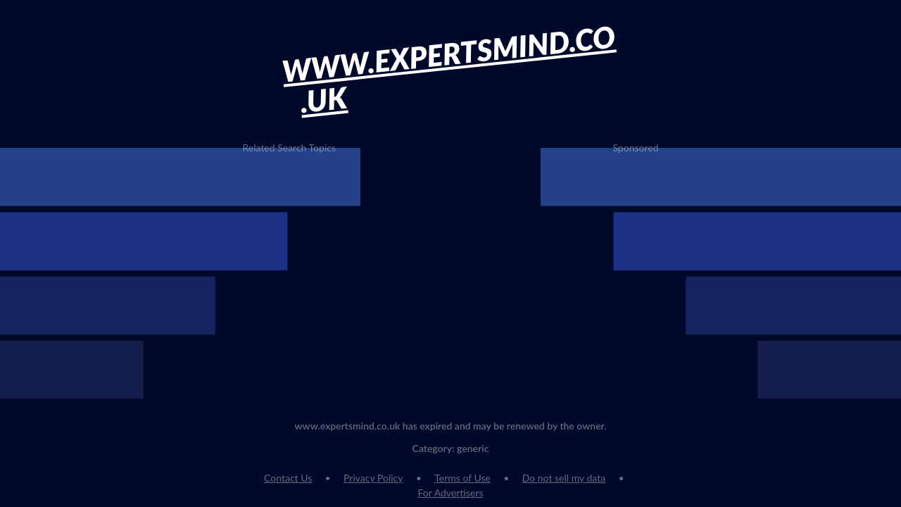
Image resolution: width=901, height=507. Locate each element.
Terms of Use (462, 478)
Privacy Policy (373, 478)
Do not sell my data (563, 478)
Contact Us (288, 478)
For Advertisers (450, 493)
